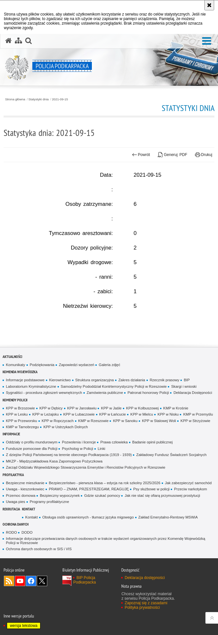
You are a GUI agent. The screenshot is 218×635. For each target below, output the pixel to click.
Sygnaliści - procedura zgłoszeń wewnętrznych (44, 393)
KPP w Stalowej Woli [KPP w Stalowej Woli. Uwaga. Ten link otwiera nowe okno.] (159, 421)
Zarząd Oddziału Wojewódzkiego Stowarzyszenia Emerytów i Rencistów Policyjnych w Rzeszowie (85, 467)
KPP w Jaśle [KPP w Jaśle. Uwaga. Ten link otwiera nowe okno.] (111, 408)
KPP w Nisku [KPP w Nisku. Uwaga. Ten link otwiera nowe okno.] (168, 414)
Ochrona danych (15, 524)
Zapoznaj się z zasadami (146, 603)
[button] (206, 41)
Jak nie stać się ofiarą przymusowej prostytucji (162, 495)
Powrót (141, 154)
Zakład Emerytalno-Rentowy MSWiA (168, 517)
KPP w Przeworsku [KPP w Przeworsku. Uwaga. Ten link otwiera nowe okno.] (21, 421)
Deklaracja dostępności (145, 577)
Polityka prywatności (142, 607)
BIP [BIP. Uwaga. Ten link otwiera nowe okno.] (187, 380)
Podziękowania (42, 365)
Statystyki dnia (38, 99)
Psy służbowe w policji (151, 489)
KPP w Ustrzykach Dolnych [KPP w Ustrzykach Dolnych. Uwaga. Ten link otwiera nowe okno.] (65, 427)
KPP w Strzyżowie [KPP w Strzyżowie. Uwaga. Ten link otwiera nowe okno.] (195, 421)
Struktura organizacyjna (94, 380)
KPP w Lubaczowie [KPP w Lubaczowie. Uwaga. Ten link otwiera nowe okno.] (79, 414)
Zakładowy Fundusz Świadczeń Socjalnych (171, 455)
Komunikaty (15, 365)
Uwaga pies (15, 502)
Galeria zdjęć (109, 365)
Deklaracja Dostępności (192, 393)
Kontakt (28, 509)
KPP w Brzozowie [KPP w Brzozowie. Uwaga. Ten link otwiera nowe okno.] (20, 408)
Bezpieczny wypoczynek (60, 495)
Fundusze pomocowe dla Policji (31, 449)
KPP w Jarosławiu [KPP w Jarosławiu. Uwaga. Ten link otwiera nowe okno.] (82, 408)
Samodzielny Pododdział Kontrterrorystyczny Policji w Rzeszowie (114, 386)
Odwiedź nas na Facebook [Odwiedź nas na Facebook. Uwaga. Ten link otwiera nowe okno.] (31, 581)
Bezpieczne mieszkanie (25, 483)
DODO (26, 532)
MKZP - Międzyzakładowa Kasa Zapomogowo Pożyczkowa (54, 461)
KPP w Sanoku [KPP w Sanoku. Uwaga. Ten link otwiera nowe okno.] (125, 421)
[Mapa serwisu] (18, 40)
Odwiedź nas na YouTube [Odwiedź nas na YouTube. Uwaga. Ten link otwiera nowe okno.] (20, 581)
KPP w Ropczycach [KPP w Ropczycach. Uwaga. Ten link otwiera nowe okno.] (58, 421)
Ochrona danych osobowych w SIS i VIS (38, 549)
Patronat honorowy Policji (148, 393)
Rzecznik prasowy (165, 380)
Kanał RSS (9, 581)
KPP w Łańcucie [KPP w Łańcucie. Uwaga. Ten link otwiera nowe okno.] (112, 414)
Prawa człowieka (114, 442)
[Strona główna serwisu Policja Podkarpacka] (8, 40)
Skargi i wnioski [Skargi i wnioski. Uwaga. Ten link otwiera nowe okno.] (183, 386)
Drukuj (203, 154)
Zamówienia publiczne (105, 393)
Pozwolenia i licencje (79, 442)
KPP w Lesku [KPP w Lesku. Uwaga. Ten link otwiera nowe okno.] (16, 414)
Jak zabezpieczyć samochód (188, 483)
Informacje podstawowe (25, 380)
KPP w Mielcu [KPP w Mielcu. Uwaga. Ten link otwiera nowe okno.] (141, 414)
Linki (101, 449)
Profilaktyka (13, 474)
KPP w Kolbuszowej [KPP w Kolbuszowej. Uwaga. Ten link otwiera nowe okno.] (142, 408)
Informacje (11, 433)
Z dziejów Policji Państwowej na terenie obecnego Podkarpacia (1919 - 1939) (69, 455)
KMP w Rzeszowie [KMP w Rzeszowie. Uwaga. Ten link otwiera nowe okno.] (93, 421)
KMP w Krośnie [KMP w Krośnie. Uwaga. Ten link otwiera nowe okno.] (175, 408)
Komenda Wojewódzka (20, 371)
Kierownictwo (60, 380)
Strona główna (15, 99)
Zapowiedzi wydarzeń (76, 365)
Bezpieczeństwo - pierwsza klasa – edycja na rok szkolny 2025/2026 (104, 483)
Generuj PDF (172, 154)
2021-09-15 (60, 99)
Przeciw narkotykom (190, 489)
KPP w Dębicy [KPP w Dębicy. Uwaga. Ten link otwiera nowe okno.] (51, 408)
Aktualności (12, 356)
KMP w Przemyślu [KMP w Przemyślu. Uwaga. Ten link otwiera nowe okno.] (198, 414)
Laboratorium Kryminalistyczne (31, 386)
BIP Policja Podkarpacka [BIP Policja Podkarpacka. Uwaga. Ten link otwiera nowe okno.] (84, 580)
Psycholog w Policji (77, 449)
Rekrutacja (11, 509)
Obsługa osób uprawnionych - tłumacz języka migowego (88, 517)
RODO (11, 532)
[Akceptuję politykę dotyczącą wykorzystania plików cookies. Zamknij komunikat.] (209, 5)
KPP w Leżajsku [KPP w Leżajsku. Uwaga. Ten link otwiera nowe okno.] (45, 414)
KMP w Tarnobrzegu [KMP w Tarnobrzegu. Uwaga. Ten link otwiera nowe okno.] (22, 427)
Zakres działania (131, 380)
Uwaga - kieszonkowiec (25, 489)
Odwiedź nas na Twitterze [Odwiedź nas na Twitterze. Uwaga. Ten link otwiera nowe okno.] (42, 581)
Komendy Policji (15, 399)
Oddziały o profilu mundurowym (31, 442)
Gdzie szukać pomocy (102, 495)
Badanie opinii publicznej (152, 442)
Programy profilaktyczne (49, 502)
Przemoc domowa (20, 495)
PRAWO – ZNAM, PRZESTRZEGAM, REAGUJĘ (89, 489)
